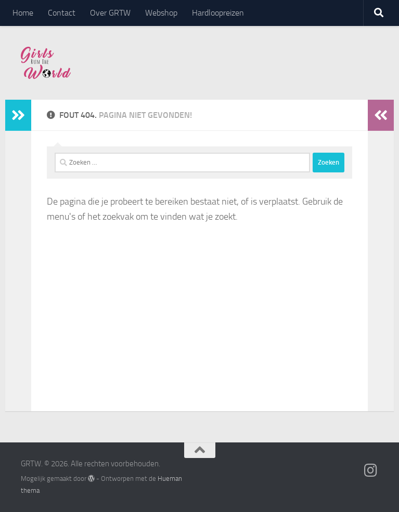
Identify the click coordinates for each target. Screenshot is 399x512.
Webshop (161, 13)
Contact (61, 13)
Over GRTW (110, 13)
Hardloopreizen (218, 13)
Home (22, 13)
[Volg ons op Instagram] (371, 470)
